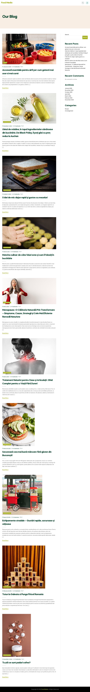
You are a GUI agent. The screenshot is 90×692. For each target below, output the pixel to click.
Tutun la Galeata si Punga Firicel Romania (22, 594)
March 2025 (68, 96)
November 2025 (69, 90)
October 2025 (68, 92)
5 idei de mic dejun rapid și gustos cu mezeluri (25, 198)
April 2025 (67, 94)
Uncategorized (7, 190)
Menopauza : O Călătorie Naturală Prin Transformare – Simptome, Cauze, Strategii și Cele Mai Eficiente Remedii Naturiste (28, 313)
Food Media (6, 3)
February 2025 (68, 98)
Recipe (5, 62)
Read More (5, 88)
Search (67, 34)
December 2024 (69, 99)
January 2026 (68, 88)
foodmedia (17, 66)
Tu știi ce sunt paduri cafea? (16, 663)
